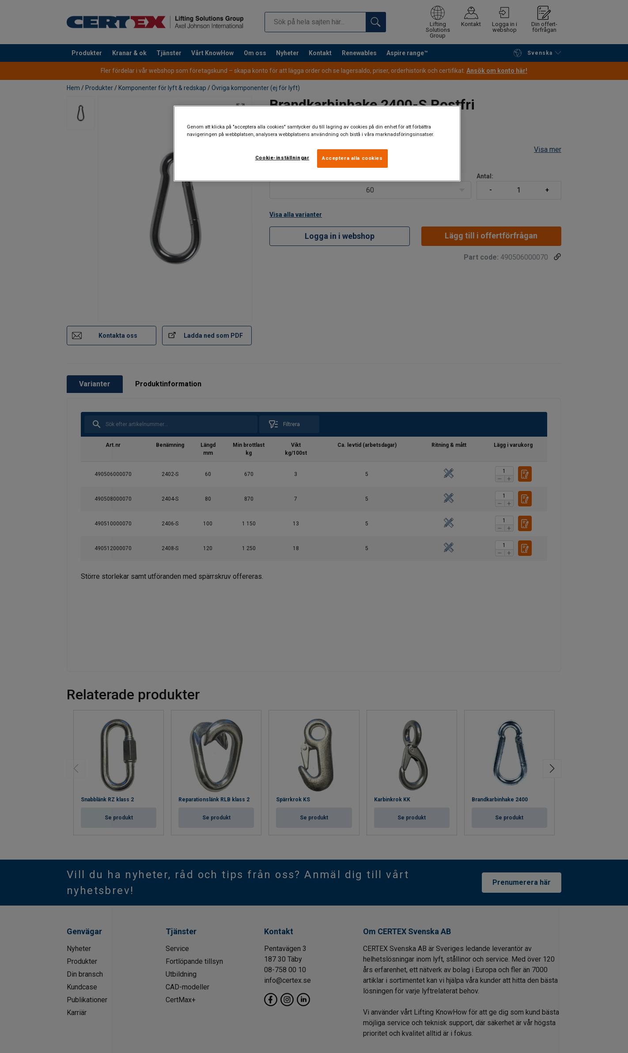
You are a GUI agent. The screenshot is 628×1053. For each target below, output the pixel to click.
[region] (317, 143)
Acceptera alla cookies (352, 158)
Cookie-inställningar (282, 158)
